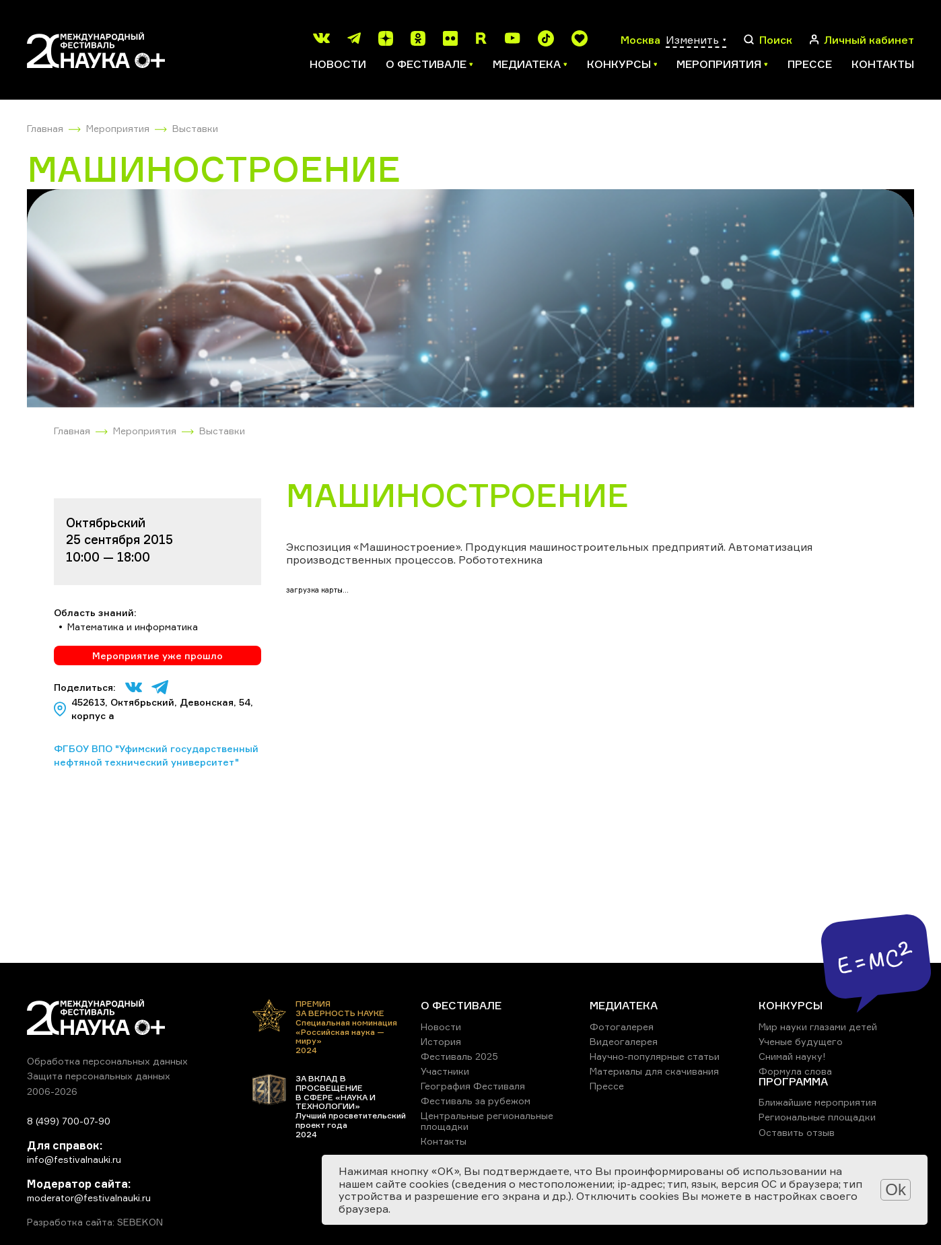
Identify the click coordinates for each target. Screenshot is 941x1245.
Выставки (195, 128)
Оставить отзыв (797, 1132)
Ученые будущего (801, 1041)
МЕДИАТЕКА (624, 1005)
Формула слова (795, 1071)
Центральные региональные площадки (487, 1121)
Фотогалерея (622, 1026)
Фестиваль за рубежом (475, 1100)
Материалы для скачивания (654, 1071)
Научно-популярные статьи (655, 1056)
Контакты (882, 64)
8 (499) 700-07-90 (68, 1120)
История (441, 1041)
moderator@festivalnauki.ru (89, 1197)
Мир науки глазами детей (818, 1026)
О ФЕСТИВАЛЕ (461, 1005)
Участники (445, 1071)
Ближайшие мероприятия (817, 1102)
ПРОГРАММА (793, 1081)
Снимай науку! (792, 1056)
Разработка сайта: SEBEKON (95, 1222)
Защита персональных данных (98, 1075)
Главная (45, 128)
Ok (895, 1189)
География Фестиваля (473, 1085)
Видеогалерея (624, 1041)
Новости (338, 64)
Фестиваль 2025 (459, 1056)
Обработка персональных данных (107, 1061)
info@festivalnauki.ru (74, 1159)
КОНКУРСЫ (791, 1005)
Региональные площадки (817, 1116)
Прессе (810, 64)
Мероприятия (117, 128)
